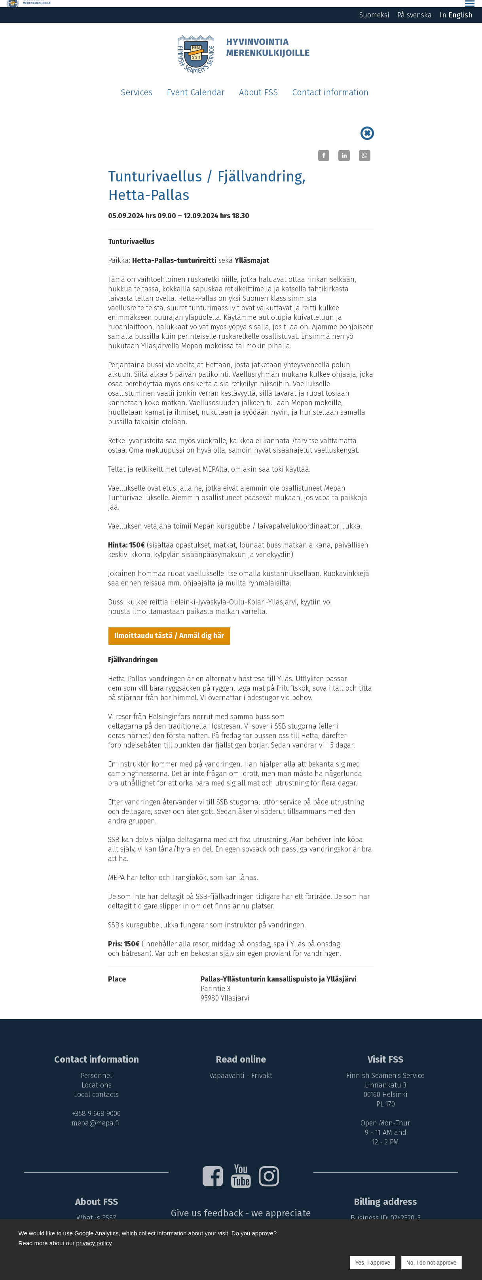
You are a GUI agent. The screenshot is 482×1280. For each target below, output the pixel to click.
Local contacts (94, 1087)
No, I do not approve (431, 1262)
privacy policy (94, 1243)
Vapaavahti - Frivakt (241, 1068)
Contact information (330, 85)
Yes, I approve (372, 1262)
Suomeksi (374, 8)
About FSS (258, 85)
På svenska (414, 8)
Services (136, 85)
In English (456, 8)
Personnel (94, 1068)
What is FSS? (95, 1210)
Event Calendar (196, 85)
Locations (95, 1078)
